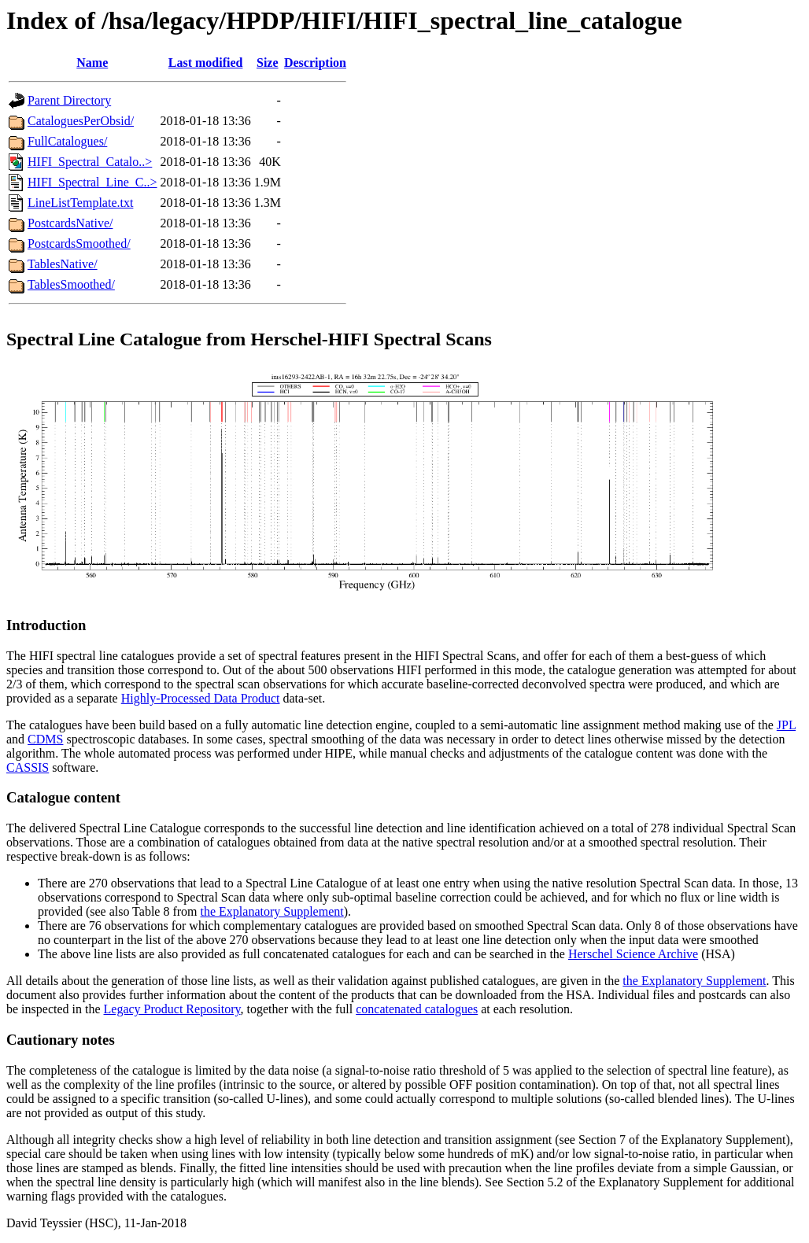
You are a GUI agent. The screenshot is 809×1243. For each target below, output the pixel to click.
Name (92, 62)
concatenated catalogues (417, 1009)
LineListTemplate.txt (80, 202)
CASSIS (27, 767)
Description (315, 62)
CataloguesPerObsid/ (81, 120)
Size (268, 62)
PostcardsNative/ (70, 223)
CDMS (45, 739)
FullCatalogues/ (67, 141)
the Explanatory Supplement (272, 911)
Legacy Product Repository (172, 1009)
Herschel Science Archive (633, 954)
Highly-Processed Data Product (200, 698)
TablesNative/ (63, 264)
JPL (786, 725)
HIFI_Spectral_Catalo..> (90, 161)
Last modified (205, 62)
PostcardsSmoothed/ (79, 243)
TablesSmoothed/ (71, 284)
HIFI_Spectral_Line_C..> (92, 182)
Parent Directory (69, 100)
